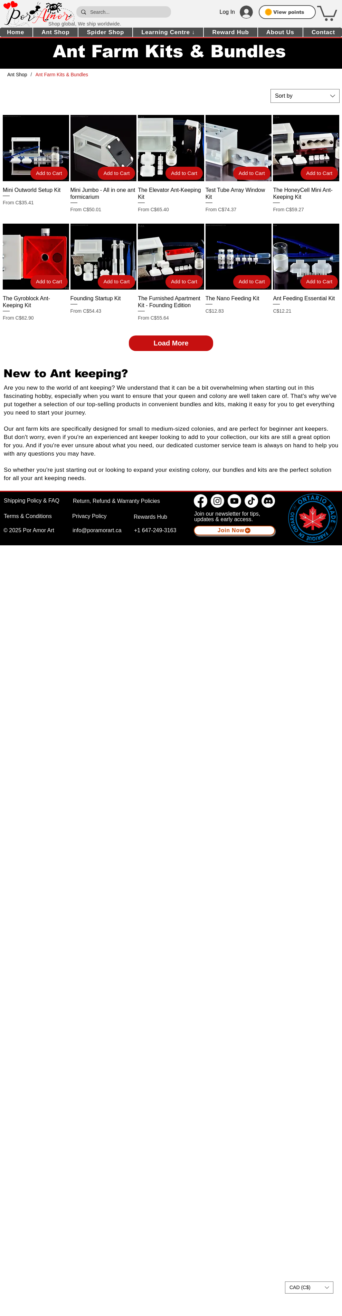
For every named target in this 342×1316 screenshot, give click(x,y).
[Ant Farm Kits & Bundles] (62, 74)
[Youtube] (234, 501)
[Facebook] (200, 501)
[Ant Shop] (17, 74)
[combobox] (305, 96)
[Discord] (268, 501)
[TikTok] (251, 501)
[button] (327, 12)
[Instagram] (217, 501)
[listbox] (309, 1287)
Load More (170, 343)
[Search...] (123, 12)
